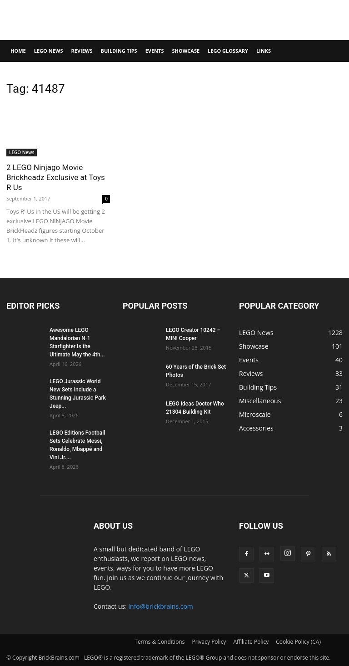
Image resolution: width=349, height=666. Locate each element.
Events (154, 50)
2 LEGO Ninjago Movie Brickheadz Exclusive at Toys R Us (55, 177)
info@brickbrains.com (161, 606)
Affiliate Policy (251, 642)
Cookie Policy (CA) (298, 642)
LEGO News (48, 50)
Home (18, 50)
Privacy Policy (209, 642)
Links (263, 50)
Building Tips (119, 50)
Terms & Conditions (159, 642)
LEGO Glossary (228, 50)
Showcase (185, 50)
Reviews (81, 50)
